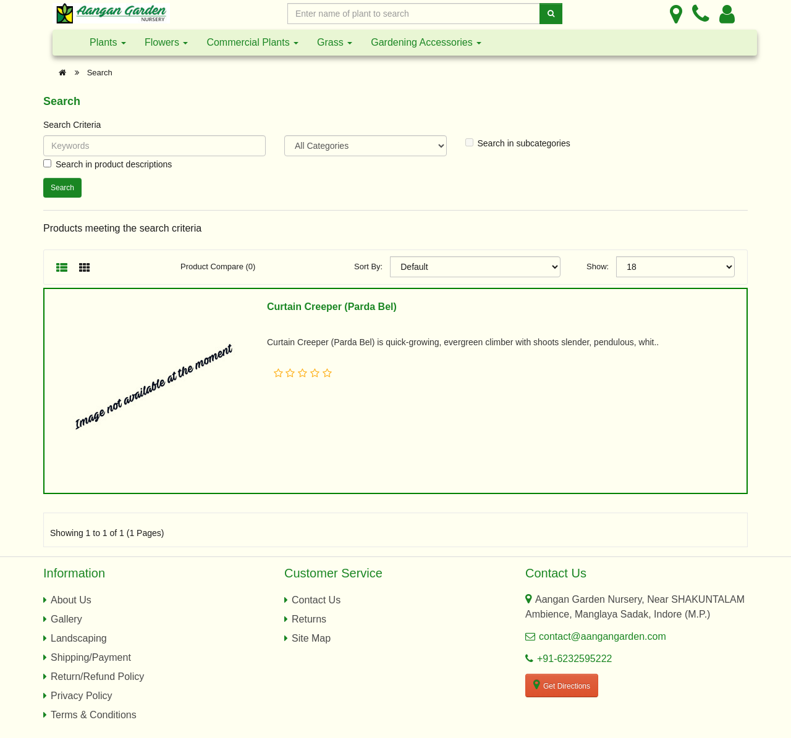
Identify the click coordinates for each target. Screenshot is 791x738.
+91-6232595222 (574, 658)
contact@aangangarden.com (602, 636)
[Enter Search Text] (413, 13)
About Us (71, 600)
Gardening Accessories (426, 42)
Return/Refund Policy (97, 676)
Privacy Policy (81, 695)
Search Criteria (72, 125)
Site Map (311, 638)
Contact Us (316, 600)
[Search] (550, 13)
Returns (309, 619)
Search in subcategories (517, 143)
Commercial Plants (252, 42)
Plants (108, 42)
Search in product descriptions (107, 164)
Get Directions (561, 684)
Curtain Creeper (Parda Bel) (332, 306)
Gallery (66, 619)
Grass (334, 42)
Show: (597, 266)
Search (99, 72)
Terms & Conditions (94, 715)
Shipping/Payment (91, 657)
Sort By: (368, 266)
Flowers (166, 42)
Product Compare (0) (217, 266)
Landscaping (79, 638)
